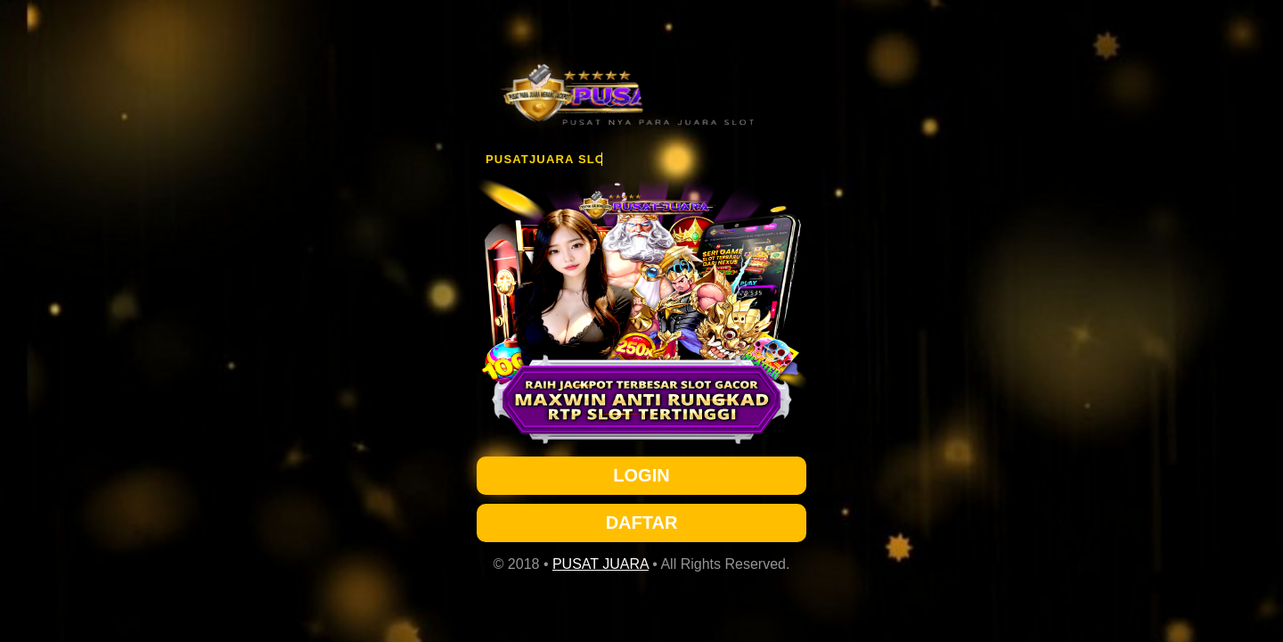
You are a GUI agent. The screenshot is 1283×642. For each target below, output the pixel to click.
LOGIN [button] (641, 475)
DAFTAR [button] (642, 522)
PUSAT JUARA (600, 564)
